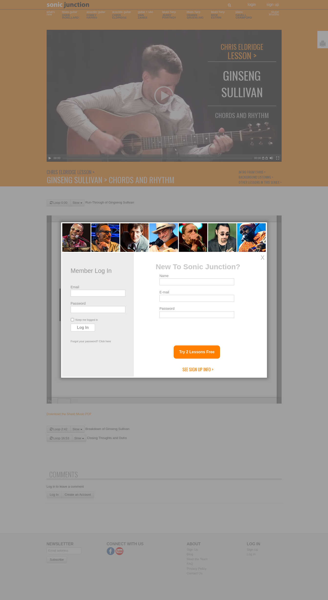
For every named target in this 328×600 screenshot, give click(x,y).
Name (164, 276)
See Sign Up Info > (197, 369)
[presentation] (196, 329)
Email (75, 287)
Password (78, 303)
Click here (105, 341)
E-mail (164, 292)
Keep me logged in (84, 319)
